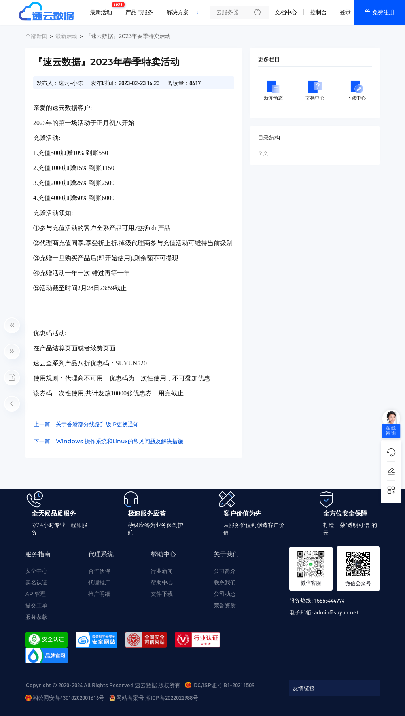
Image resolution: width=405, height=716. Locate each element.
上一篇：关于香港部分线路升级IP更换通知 (86, 424)
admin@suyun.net (336, 612)
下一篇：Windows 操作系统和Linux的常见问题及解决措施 (108, 441)
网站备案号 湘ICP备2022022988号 (157, 697)
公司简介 (225, 570)
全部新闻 (36, 36)
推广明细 (99, 593)
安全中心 (36, 570)
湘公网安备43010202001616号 (68, 697)
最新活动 (103, 9)
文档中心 (286, 12)
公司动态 (225, 593)
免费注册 (383, 12)
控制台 (318, 12)
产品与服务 (139, 12)
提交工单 (36, 605)
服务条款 (36, 616)
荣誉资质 (225, 605)
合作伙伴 (99, 570)
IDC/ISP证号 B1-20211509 (223, 684)
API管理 (35, 593)
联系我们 (225, 582)
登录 (345, 12)
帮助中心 (162, 582)
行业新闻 (162, 570)
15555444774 (329, 600)
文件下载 (162, 593)
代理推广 (99, 582)
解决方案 (178, 12)
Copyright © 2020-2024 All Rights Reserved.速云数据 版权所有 (103, 684)
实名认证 (36, 582)
